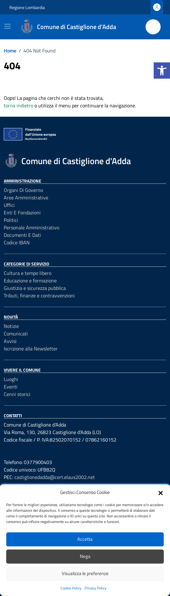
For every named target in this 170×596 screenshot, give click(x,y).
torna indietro (18, 105)
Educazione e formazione (30, 280)
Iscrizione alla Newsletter (31, 348)
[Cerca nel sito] (153, 26)
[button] (162, 70)
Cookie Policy (70, 588)
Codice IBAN (17, 242)
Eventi (11, 386)
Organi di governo (23, 190)
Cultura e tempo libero (27, 273)
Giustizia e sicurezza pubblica (35, 288)
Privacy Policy (95, 588)
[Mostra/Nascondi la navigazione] (7, 26)
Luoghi (11, 379)
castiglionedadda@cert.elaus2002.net (54, 477)
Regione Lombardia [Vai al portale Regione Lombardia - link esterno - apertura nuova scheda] (27, 7)
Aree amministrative (26, 197)
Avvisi (10, 341)
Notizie (11, 326)
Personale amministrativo (31, 227)
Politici (11, 220)
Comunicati (16, 333)
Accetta (85, 539)
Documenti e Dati (22, 235)
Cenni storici (17, 394)
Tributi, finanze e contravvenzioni (39, 295)
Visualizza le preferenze (85, 573)
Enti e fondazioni (22, 212)
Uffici (9, 205)
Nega (85, 556)
